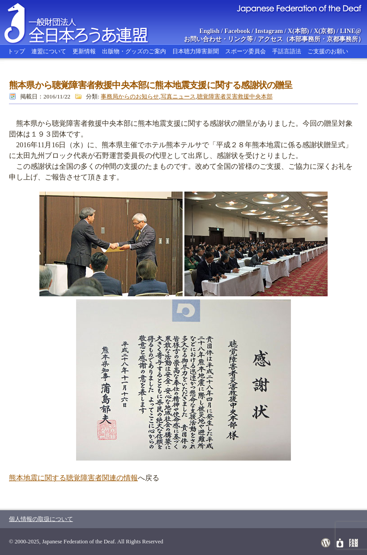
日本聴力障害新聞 (195, 51)
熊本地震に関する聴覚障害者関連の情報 (73, 478)
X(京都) (324, 31)
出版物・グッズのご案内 (134, 51)
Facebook (238, 31)
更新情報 (84, 51)
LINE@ (350, 31)
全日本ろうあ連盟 (84, 22)
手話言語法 (286, 51)
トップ (16, 51)
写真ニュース (178, 96)
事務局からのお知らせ (130, 96)
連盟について (48, 51)
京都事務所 (342, 39)
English (209, 31)
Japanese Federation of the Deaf (299, 8)
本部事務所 (304, 39)
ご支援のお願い (327, 51)
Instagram (269, 31)
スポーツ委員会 (245, 51)
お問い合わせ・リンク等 (218, 39)
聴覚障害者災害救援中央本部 (235, 96)
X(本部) (298, 31)
